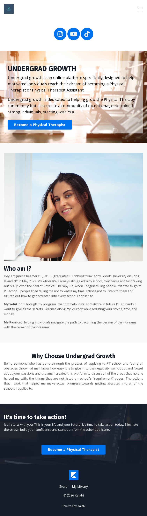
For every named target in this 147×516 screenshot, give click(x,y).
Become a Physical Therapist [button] (40, 124)
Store (63, 486)
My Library (80, 486)
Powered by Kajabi (73, 506)
